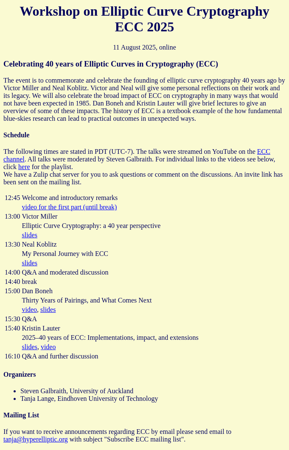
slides (29, 235)
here (24, 166)
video (29, 309)
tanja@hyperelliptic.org (35, 439)
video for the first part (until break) (69, 207)
